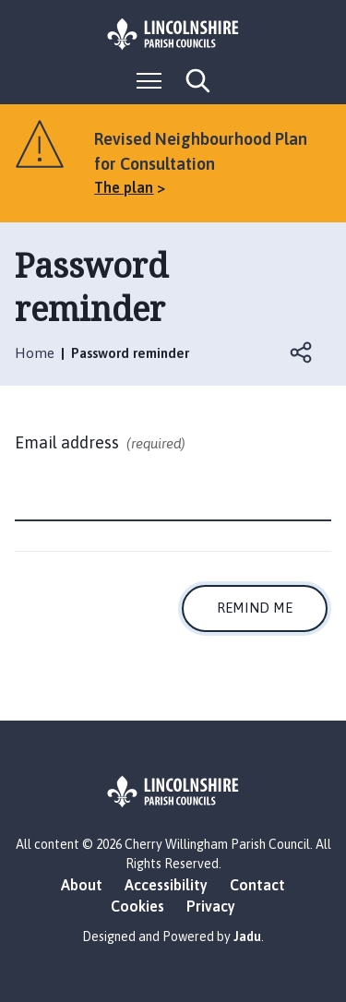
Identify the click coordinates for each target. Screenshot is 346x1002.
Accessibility (166, 885)
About (81, 885)
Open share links (301, 352)
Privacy (210, 906)
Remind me (254, 607)
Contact (257, 885)
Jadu (247, 936)
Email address (100, 444)
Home (34, 353)
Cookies (137, 906)
